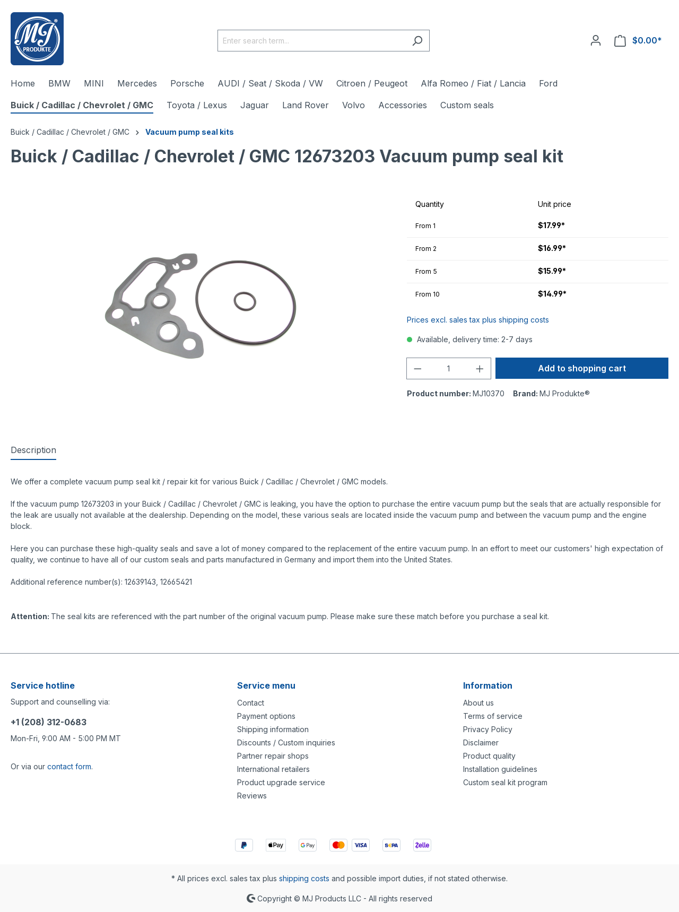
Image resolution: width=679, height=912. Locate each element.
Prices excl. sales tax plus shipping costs (478, 319)
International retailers (273, 769)
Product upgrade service (281, 782)
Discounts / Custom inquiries (286, 742)
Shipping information (273, 729)
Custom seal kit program (505, 782)
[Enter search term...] (311, 40)
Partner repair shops (273, 755)
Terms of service (493, 715)
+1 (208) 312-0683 (48, 722)
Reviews (252, 795)
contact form (69, 766)
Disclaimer (481, 742)
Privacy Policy (487, 729)
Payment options (266, 715)
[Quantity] (448, 368)
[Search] (417, 40)
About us (478, 702)
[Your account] (596, 40)
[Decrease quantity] (417, 368)
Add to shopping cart (582, 368)
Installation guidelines (500, 769)
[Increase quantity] (480, 368)
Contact (250, 702)
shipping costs (304, 878)
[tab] (33, 450)
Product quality (489, 755)
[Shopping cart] (638, 40)
